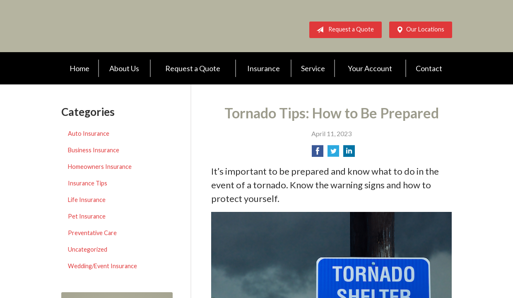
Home (79, 68)
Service (313, 68)
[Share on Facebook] (317, 153)
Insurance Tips (87, 183)
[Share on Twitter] (333, 153)
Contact (429, 68)
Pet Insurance (87, 216)
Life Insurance (87, 199)
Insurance (263, 68)
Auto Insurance (88, 133)
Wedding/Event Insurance (102, 265)
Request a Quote (343, 30)
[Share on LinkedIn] (349, 153)
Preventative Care (92, 232)
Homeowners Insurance (100, 166)
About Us (124, 68)
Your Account (370, 68)
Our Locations (418, 30)
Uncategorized (87, 249)
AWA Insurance (127, 26)
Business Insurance (93, 150)
